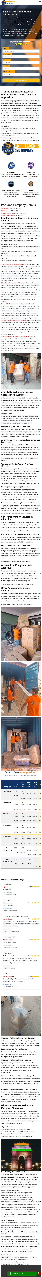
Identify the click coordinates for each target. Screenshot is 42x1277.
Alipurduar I (34, 20)
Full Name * (5, 48)
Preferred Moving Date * (8, 71)
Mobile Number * (7, 54)
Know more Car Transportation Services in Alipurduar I (17, 531)
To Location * (6, 65)
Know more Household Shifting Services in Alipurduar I (17, 584)
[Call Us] (39, 1274)
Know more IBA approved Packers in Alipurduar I (15, 561)
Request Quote (21, 80)
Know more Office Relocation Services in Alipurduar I (16, 604)
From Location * (6, 60)
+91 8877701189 (7, 26)
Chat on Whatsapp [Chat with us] (16, 1273)
